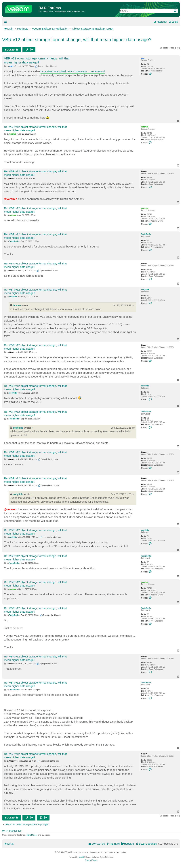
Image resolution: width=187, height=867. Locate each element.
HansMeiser (31, 835)
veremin (144, 127)
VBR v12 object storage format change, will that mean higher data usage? (76, 39)
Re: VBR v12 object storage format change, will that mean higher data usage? (35, 128)
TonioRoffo (146, 234)
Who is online (12, 831)
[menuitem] (173, 22)
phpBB (81, 857)
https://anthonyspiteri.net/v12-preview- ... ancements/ (73, 71)
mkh (143, 58)
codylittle (145, 290)
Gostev (144, 171)
